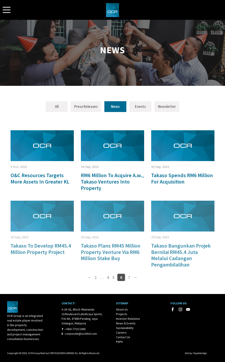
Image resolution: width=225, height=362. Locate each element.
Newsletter (167, 106)
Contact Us (123, 337)
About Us (122, 309)
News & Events (126, 323)
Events (140, 106)
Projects (121, 314)
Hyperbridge (200, 353)
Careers (121, 332)
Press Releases (86, 106)
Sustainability (125, 328)
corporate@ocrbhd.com (81, 334)
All (57, 106)
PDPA (119, 342)
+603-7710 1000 (75, 329)
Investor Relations (128, 319)
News (115, 106)
